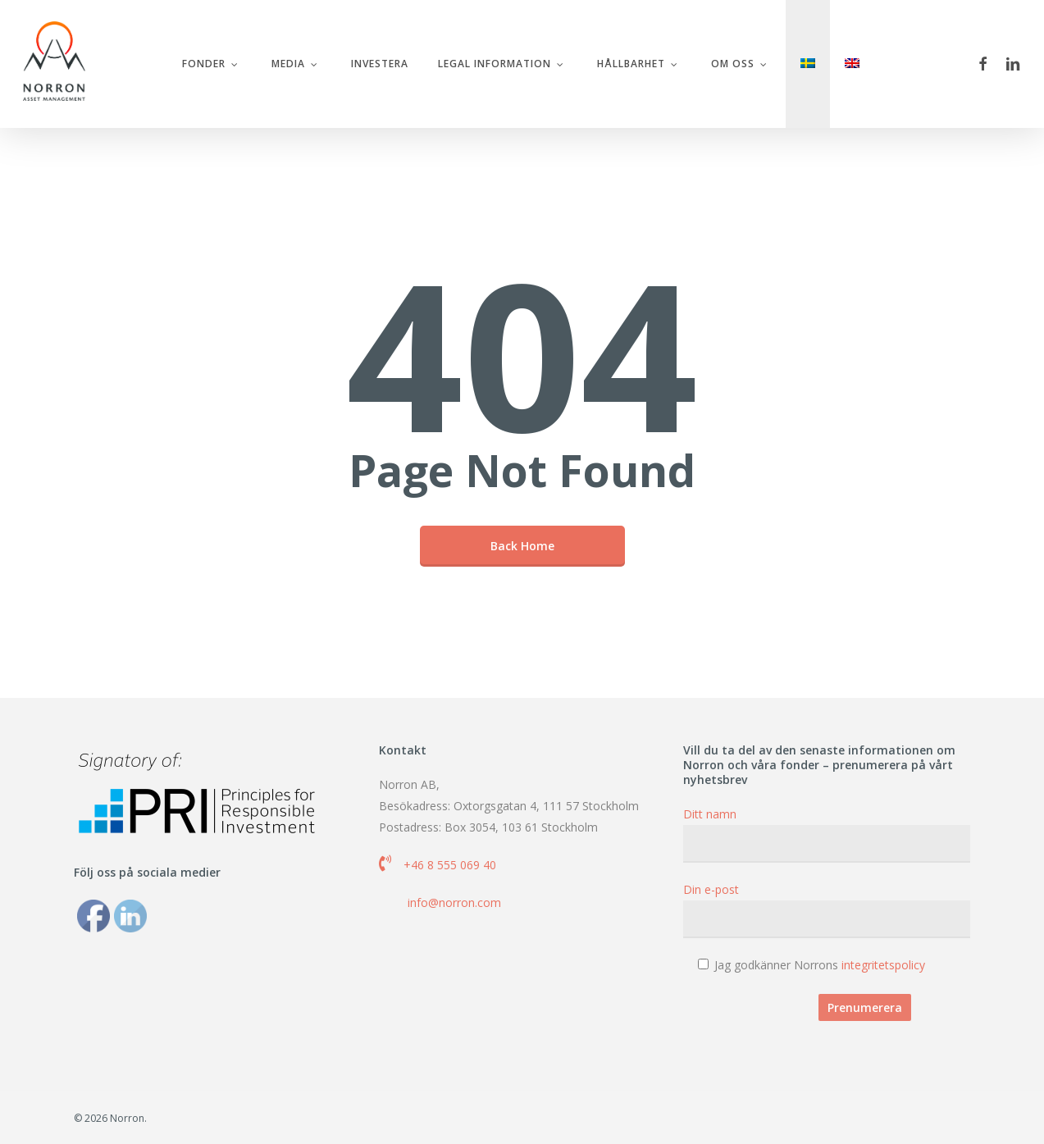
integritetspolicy (883, 965)
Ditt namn (826, 834)
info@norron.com (454, 902)
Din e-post (826, 910)
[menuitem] (809, 64)
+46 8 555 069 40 (449, 865)
